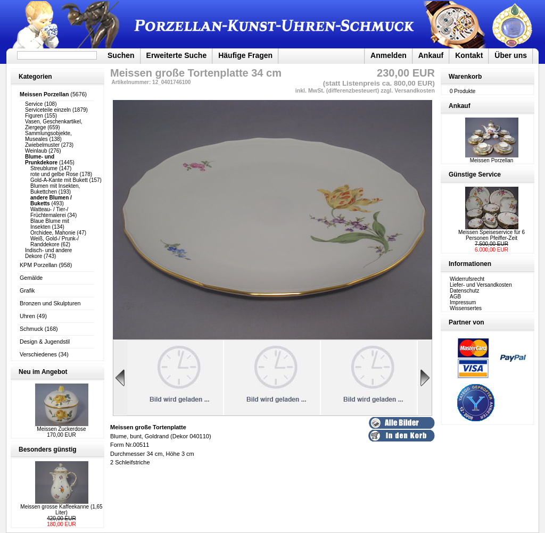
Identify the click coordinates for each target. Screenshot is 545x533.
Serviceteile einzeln (48, 110)
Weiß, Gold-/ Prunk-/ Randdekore (54, 241)
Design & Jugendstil (45, 341)
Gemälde (31, 277)
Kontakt (469, 55)
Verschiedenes (38, 354)
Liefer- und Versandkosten (481, 285)
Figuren (34, 116)
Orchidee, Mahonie (53, 233)
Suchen (121, 55)
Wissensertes (466, 308)
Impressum (463, 302)
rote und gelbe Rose (54, 174)
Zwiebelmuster (42, 145)
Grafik (27, 290)
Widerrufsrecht (467, 279)
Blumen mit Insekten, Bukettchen (55, 189)
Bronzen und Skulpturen (50, 303)
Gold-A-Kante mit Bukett (59, 180)
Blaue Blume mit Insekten (49, 224)
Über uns (510, 55)
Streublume (43, 168)
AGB (455, 296)
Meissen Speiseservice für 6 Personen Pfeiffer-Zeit (491, 235)
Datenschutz (465, 291)
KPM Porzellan (38, 265)
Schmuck (31, 329)
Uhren (27, 316)
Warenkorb (465, 76)
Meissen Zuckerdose (61, 429)
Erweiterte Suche (176, 55)
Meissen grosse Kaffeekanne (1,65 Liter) (61, 509)
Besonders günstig (48, 449)
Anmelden (388, 55)
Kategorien (35, 76)
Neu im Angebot (43, 372)
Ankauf (430, 55)
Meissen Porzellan (491, 158)
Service (34, 104)
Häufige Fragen (245, 55)
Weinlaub (36, 151)
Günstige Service (475, 174)
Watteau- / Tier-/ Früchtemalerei (49, 212)
